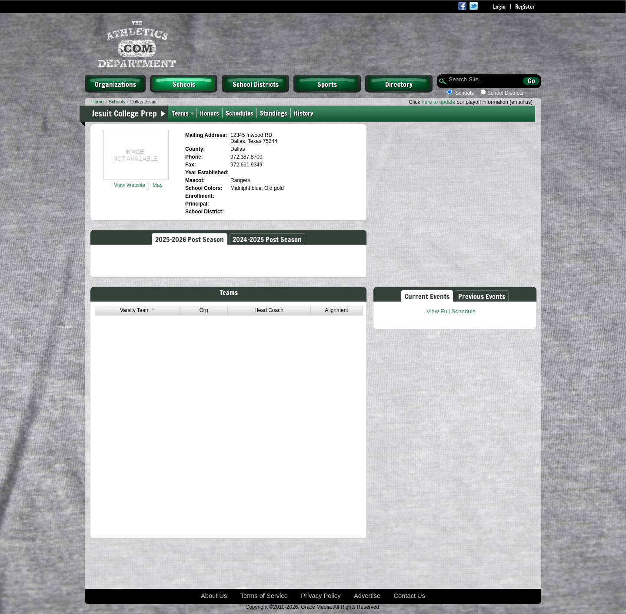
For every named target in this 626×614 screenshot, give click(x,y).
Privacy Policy (320, 595)
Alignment (336, 310)
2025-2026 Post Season (189, 239)
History (305, 113)
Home (97, 101)
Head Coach (268, 310)
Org (203, 310)
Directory (399, 84)
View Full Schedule (451, 311)
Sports (327, 84)
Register (525, 6)
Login (499, 6)
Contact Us (410, 595)
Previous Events (481, 296)
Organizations (115, 84)
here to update (438, 102)
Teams (180, 113)
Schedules (239, 113)
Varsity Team (137, 310)
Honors (209, 113)
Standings (273, 113)
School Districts (256, 84)
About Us (214, 595)
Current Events (427, 296)
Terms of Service (264, 595)
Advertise (367, 595)
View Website (129, 185)
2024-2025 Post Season (267, 239)
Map (158, 185)
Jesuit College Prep (124, 113)
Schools (184, 84)
